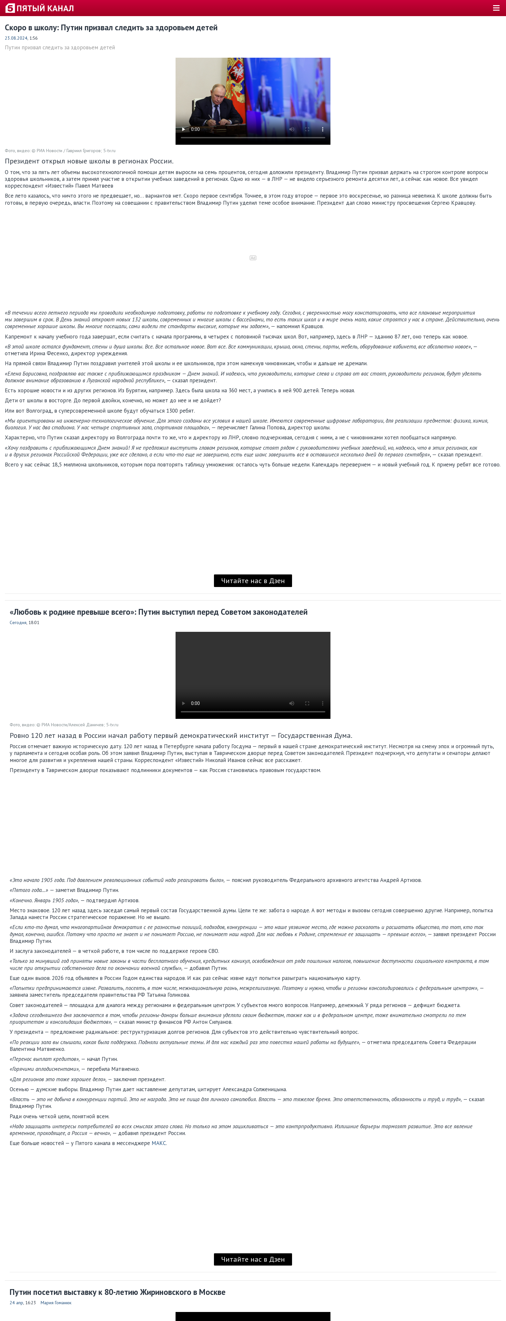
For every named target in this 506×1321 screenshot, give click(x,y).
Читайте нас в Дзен (253, 580)
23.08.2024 (16, 38)
